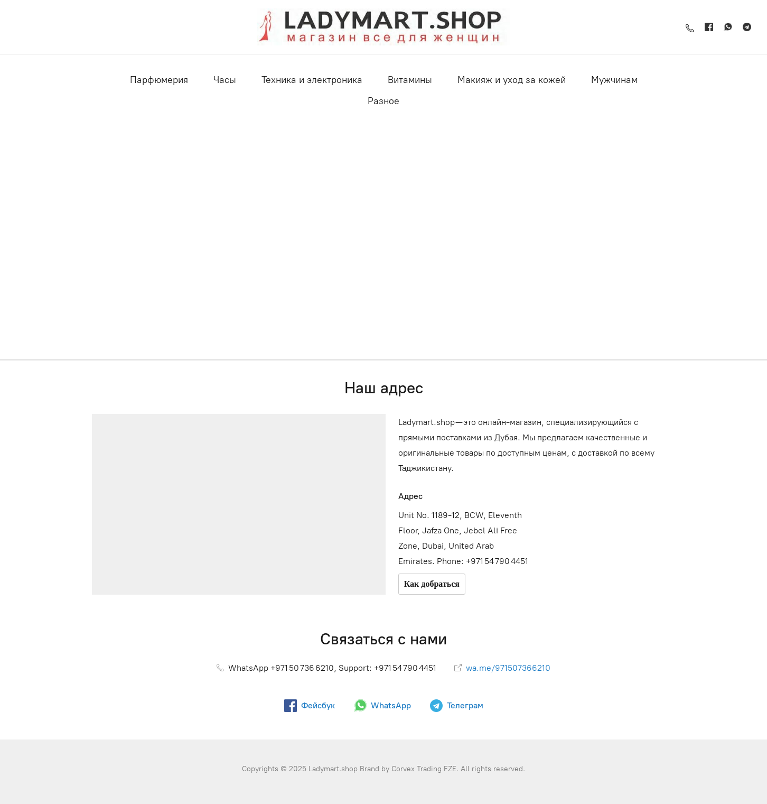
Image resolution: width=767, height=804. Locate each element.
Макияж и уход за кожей (511, 80)
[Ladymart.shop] (383, 27)
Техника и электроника (311, 80)
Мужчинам (614, 80)
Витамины (410, 80)
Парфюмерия (159, 80)
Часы (224, 80)
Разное (383, 101)
